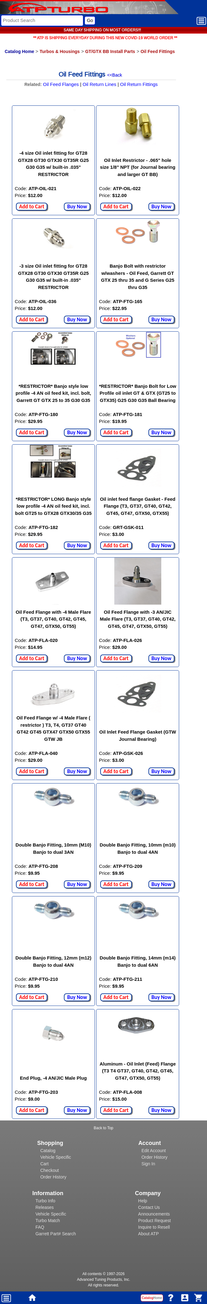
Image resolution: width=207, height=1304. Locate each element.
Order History (53, 1176)
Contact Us (149, 1207)
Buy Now (77, 206)
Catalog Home (19, 51)
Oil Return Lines (99, 84)
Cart (44, 1163)
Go (90, 20)
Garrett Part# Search (55, 1233)
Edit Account (154, 1150)
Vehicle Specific (55, 1157)
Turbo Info (45, 1200)
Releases (44, 1207)
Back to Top (103, 1128)
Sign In (148, 1163)
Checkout (49, 1170)
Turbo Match (47, 1220)
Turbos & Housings (59, 51)
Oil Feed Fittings (158, 51)
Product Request (154, 1220)
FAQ (39, 1227)
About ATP (148, 1233)
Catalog (47, 1150)
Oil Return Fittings (139, 84)
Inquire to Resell (154, 1227)
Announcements (154, 1213)
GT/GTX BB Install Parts (110, 51)
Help (142, 1200)
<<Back (114, 74)
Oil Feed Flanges (61, 84)
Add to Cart (31, 206)
